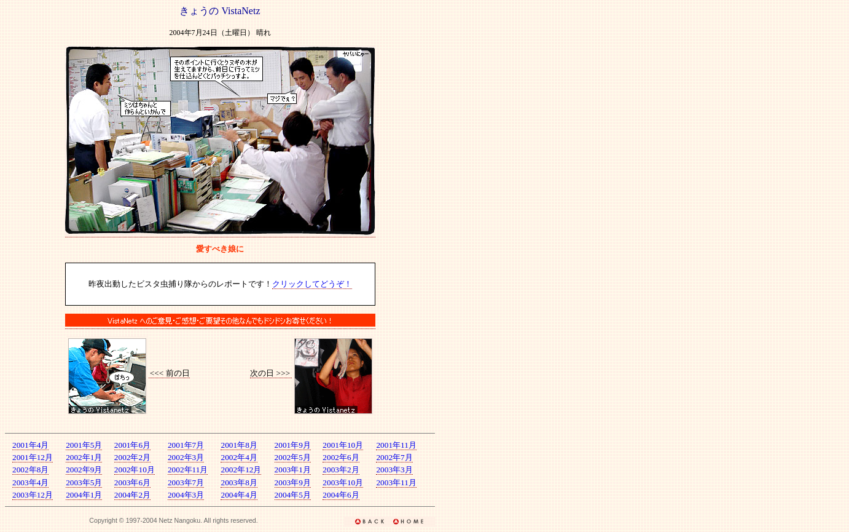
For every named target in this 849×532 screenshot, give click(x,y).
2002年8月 (30, 469)
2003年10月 (343, 482)
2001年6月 (132, 445)
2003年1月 (293, 469)
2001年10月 (343, 445)
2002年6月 (341, 457)
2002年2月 (132, 457)
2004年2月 (132, 494)
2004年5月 (293, 494)
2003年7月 (186, 482)
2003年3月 (394, 469)
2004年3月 (186, 494)
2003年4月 (30, 482)
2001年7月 (186, 445)
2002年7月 (394, 457)
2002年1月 (84, 457)
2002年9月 (84, 469)
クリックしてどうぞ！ (312, 283)
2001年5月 (84, 445)
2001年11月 (396, 445)
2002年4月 (239, 457)
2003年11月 (396, 482)
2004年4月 (239, 494)
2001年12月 (32, 457)
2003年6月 (132, 482)
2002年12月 (241, 469)
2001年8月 (239, 445)
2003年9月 (293, 482)
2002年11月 (188, 469)
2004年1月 (84, 494)
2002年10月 (134, 469)
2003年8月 (239, 482)
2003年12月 (32, 494)
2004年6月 (341, 494)
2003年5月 (84, 482)
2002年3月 (186, 457)
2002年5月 (293, 457)
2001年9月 (293, 445)
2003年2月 (341, 469)
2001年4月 (30, 445)
